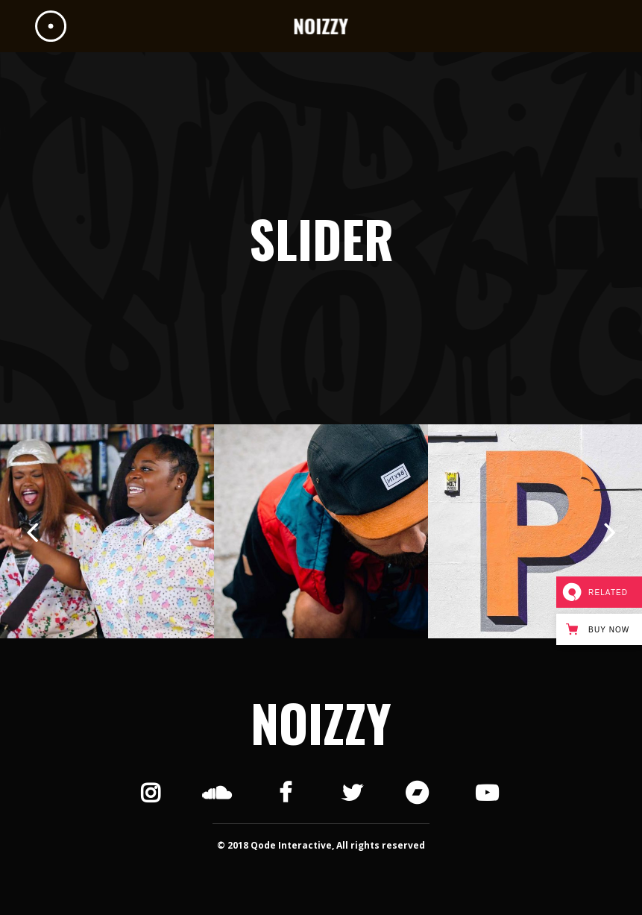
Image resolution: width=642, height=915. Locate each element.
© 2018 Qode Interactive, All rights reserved (321, 845)
